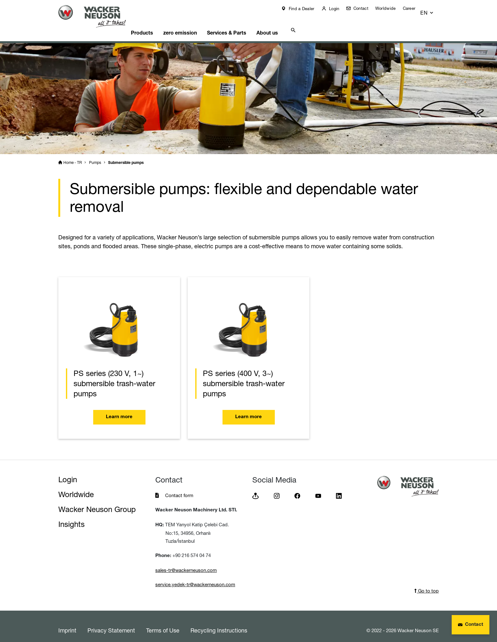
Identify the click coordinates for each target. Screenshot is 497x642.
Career (413, 8)
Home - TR (72, 154)
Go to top (426, 583)
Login (338, 8)
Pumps (95, 154)
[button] (433, 10)
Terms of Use (162, 622)
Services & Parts (244, 24)
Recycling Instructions (218, 622)
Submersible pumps (126, 155)
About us (288, 24)
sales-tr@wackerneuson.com (186, 562)
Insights (71, 516)
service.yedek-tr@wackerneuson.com (195, 577)
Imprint (67, 622)
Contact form (179, 487)
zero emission (194, 24)
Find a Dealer (305, 8)
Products (153, 24)
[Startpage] (97, 16)
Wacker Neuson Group (97, 501)
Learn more (119, 409)
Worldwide (390, 8)
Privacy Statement (111, 622)
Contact (365, 8)
